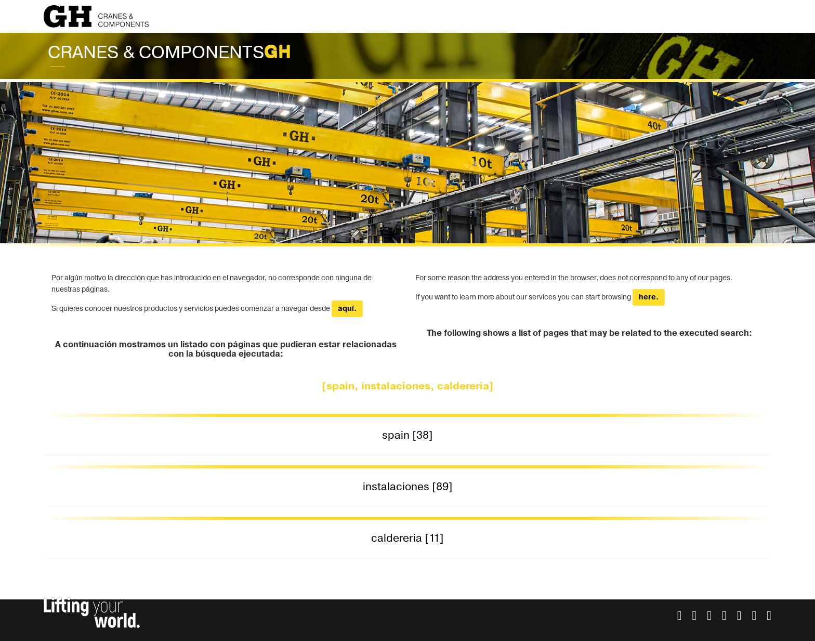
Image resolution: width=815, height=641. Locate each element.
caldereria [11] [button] (407, 538)
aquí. (347, 309)
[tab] (407, 435)
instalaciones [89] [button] (408, 486)
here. (649, 297)
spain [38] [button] (407, 435)
